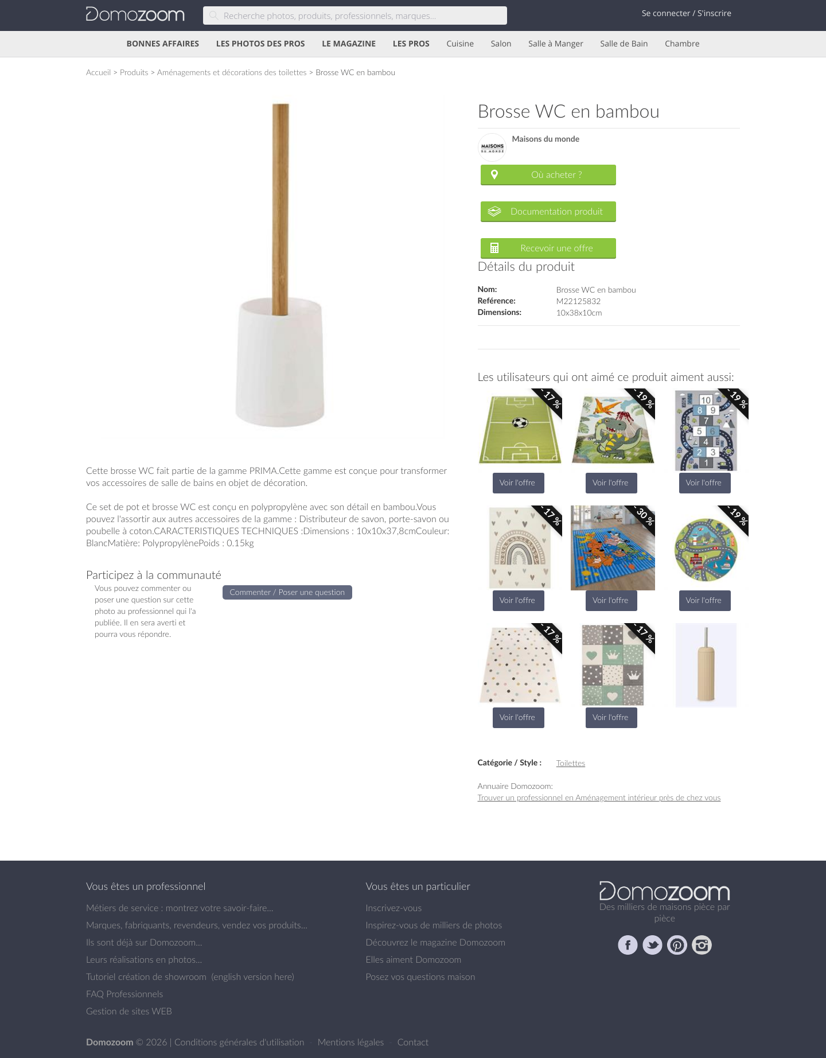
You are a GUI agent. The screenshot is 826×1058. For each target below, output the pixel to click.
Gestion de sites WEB (129, 1011)
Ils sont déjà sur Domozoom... (144, 942)
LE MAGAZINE (349, 43)
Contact (413, 1042)
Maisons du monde (546, 139)
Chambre (682, 43)
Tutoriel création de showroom (146, 976)
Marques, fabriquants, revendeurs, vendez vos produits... (196, 925)
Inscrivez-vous (394, 907)
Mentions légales (352, 1042)
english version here (252, 976)
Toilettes (570, 762)
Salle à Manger (555, 43)
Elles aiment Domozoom (414, 959)
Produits (134, 72)
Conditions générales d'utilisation (240, 1042)
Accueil (98, 72)
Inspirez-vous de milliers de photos (434, 925)
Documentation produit (557, 211)
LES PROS (411, 43)
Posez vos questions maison (421, 976)
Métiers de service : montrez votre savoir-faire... (180, 907)
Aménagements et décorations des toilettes (232, 72)
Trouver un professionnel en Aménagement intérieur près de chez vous (599, 797)
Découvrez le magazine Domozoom (436, 942)
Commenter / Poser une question (287, 591)
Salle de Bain (624, 43)
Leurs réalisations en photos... (144, 959)
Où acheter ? (556, 174)
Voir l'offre (517, 482)
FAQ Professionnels (124, 993)
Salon (501, 43)
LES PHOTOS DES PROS (260, 43)
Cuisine (460, 43)
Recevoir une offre (556, 248)
